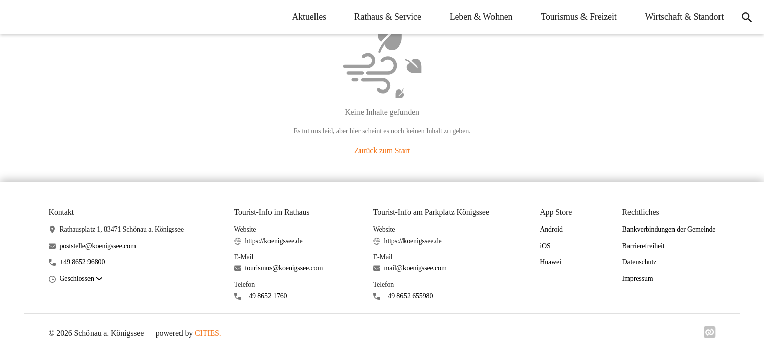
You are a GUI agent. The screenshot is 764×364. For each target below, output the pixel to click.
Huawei (550, 262)
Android (551, 229)
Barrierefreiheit (643, 246)
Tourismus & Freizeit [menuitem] (578, 17)
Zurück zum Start (382, 150)
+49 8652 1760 (266, 296)
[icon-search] (747, 17)
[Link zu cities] (710, 335)
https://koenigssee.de (273, 241)
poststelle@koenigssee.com (97, 246)
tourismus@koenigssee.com (284, 268)
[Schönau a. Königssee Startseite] (15, 17)
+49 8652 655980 (408, 296)
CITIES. (208, 333)
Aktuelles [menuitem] (309, 17)
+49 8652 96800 (82, 262)
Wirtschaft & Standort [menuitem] (684, 17)
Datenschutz (639, 262)
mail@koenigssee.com (415, 268)
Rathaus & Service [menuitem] (387, 17)
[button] (80, 279)
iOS (545, 246)
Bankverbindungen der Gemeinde (669, 229)
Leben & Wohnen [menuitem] (481, 17)
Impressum (637, 278)
